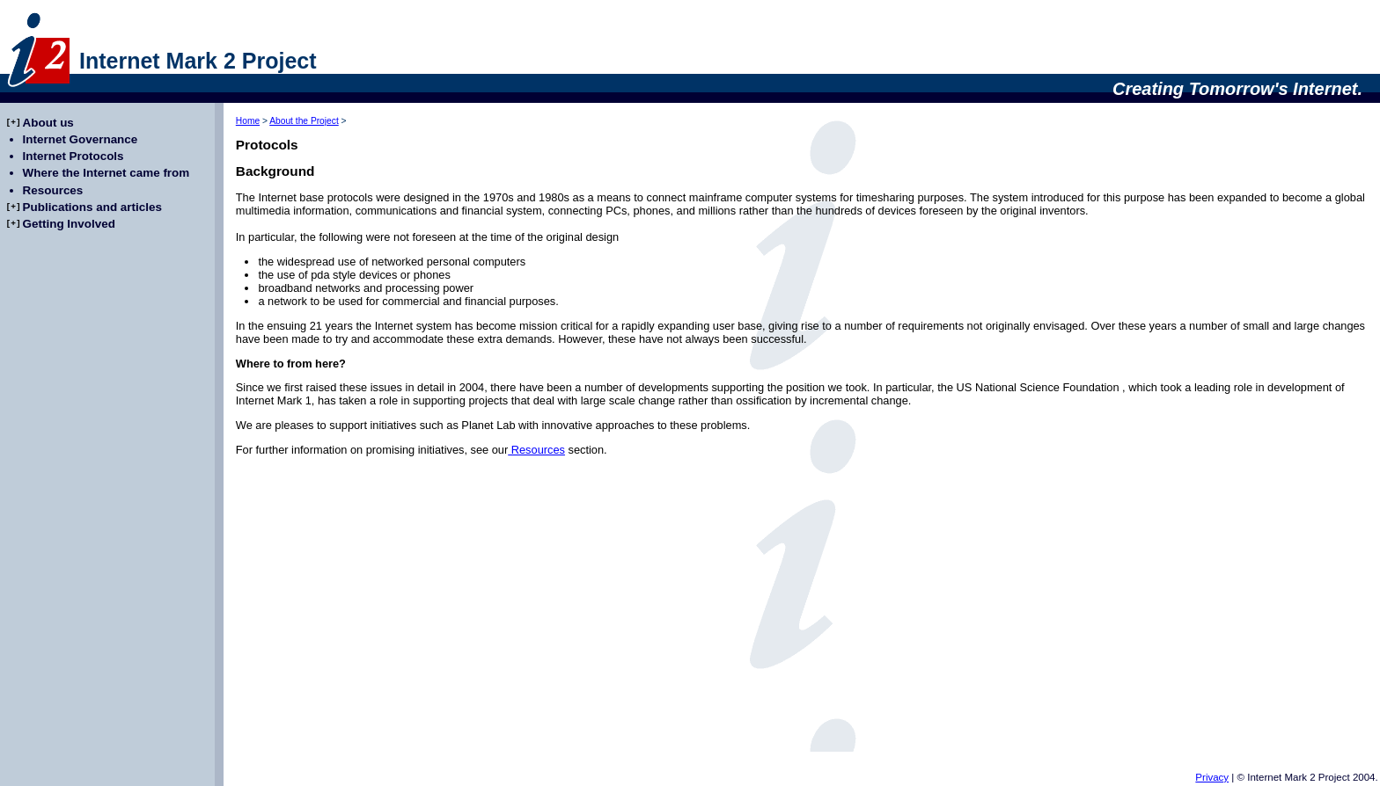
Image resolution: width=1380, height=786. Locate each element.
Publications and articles (92, 207)
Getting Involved (69, 223)
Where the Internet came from (106, 172)
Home (248, 121)
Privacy (1212, 777)
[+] (12, 122)
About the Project (304, 121)
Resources (536, 449)
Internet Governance (80, 139)
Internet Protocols (73, 156)
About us (48, 122)
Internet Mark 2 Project (198, 60)
